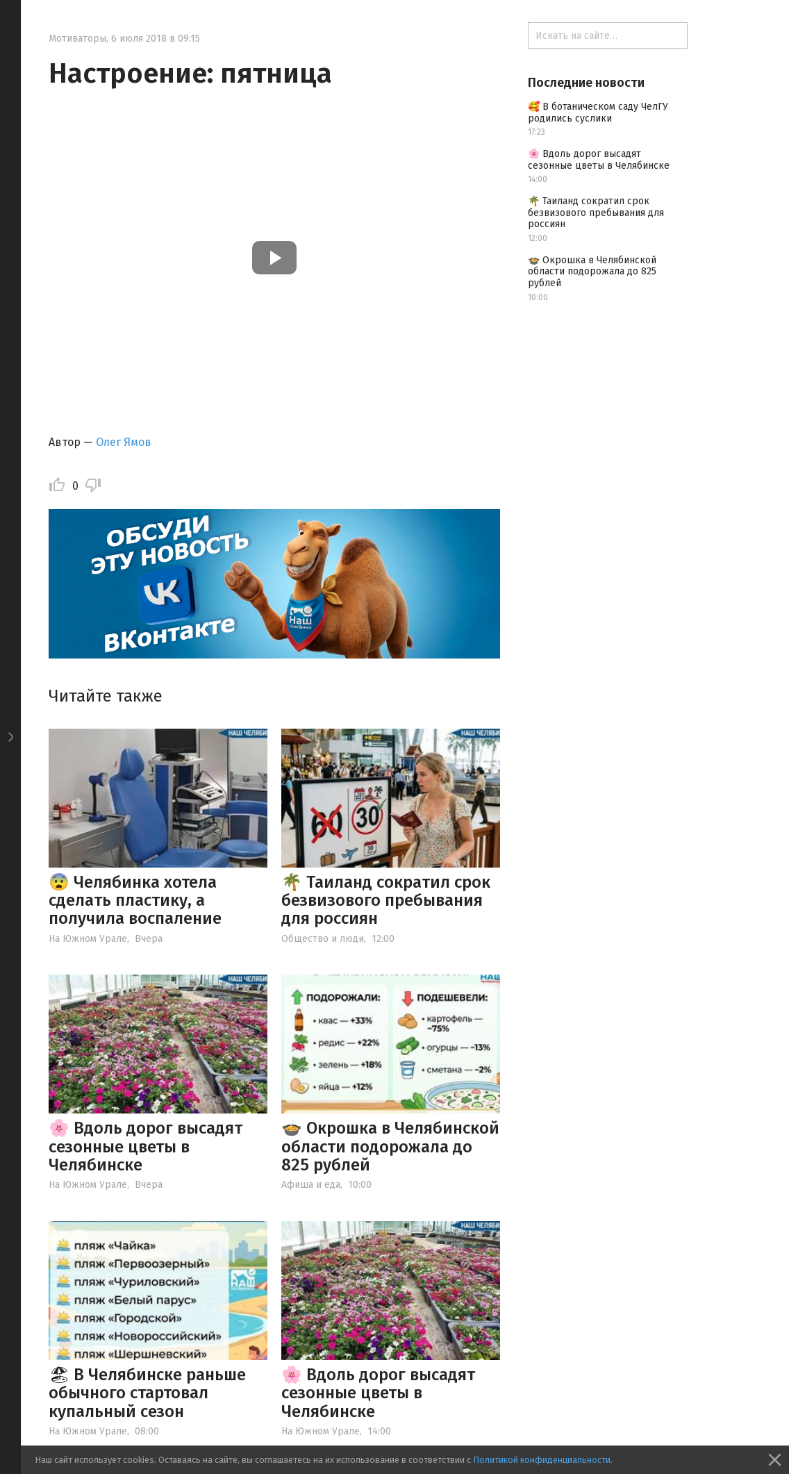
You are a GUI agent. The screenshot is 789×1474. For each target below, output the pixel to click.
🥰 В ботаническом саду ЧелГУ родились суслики (598, 112)
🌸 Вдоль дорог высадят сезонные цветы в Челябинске (145, 1146)
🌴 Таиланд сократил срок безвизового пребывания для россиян (385, 900)
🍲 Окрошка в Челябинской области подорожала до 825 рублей (390, 1146)
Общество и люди (322, 939)
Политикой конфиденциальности (542, 1460)
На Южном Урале (88, 939)
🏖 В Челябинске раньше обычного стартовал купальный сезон (147, 1393)
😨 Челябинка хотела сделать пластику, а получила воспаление (135, 900)
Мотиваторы (77, 38)
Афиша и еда (310, 1185)
